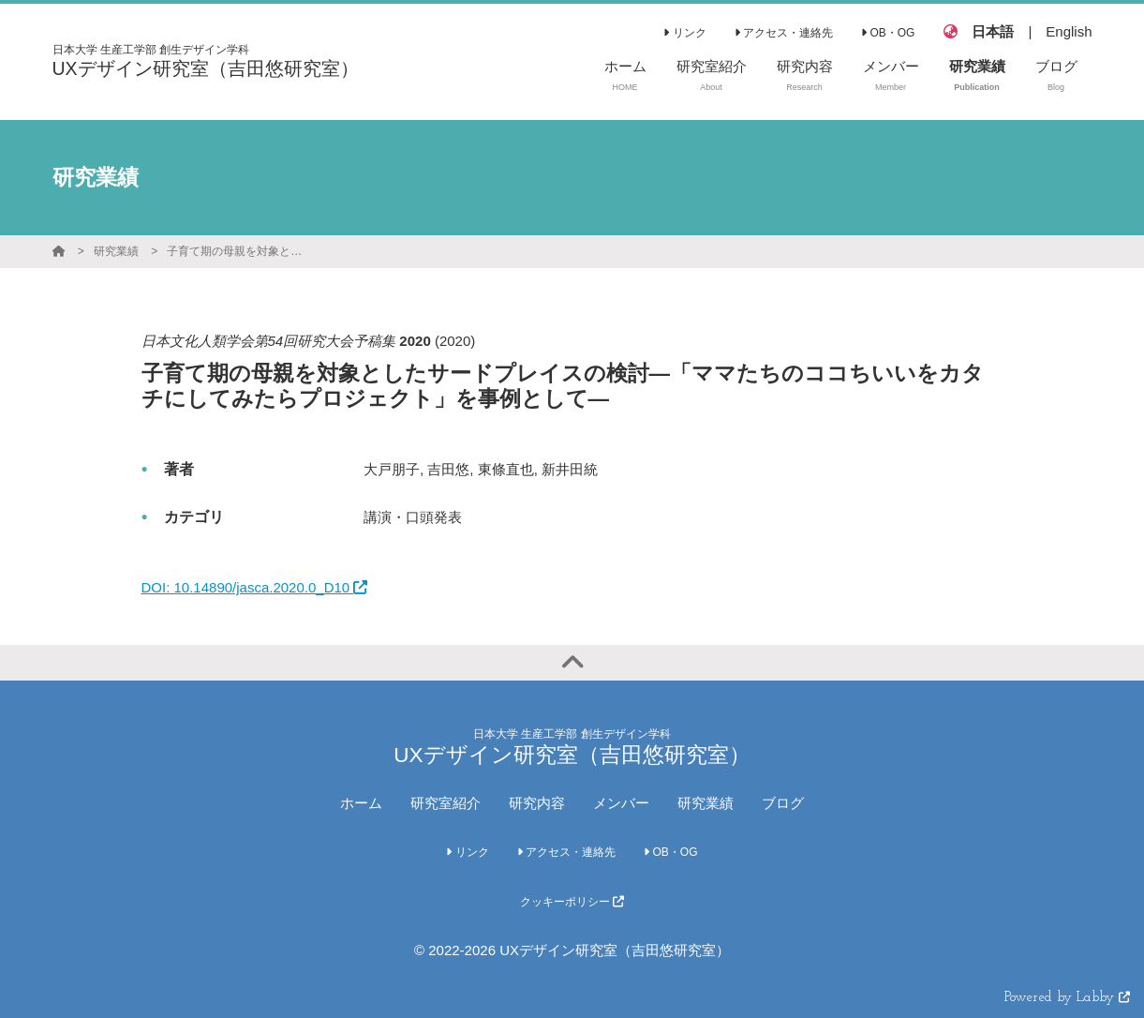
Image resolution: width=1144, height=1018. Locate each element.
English (1069, 31)
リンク (684, 32)
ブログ (783, 803)
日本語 (993, 31)
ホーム (361, 803)
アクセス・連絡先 (784, 32)
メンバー (621, 803)
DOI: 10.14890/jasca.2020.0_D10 (254, 587)
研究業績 (116, 251)
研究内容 (537, 803)
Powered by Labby (1067, 998)
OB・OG (887, 32)
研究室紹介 (445, 803)
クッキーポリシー (572, 901)
